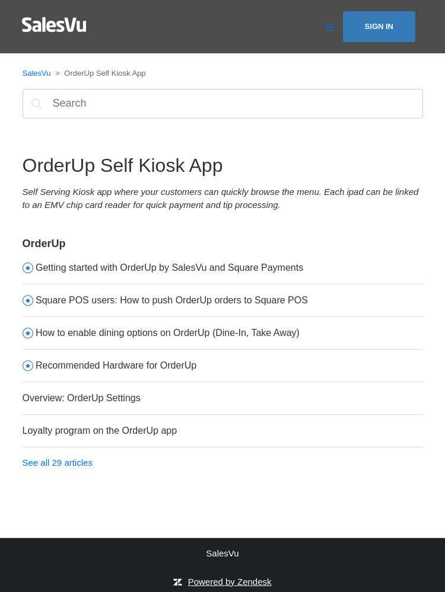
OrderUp (44, 243)
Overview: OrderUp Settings (82, 398)
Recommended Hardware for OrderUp (116, 365)
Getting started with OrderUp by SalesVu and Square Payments (169, 268)
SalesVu (37, 73)
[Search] (223, 104)
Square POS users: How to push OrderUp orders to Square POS (172, 300)
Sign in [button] (379, 26)
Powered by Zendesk (230, 582)
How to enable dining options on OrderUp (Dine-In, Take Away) (168, 333)
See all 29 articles (58, 462)
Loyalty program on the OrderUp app (100, 430)
